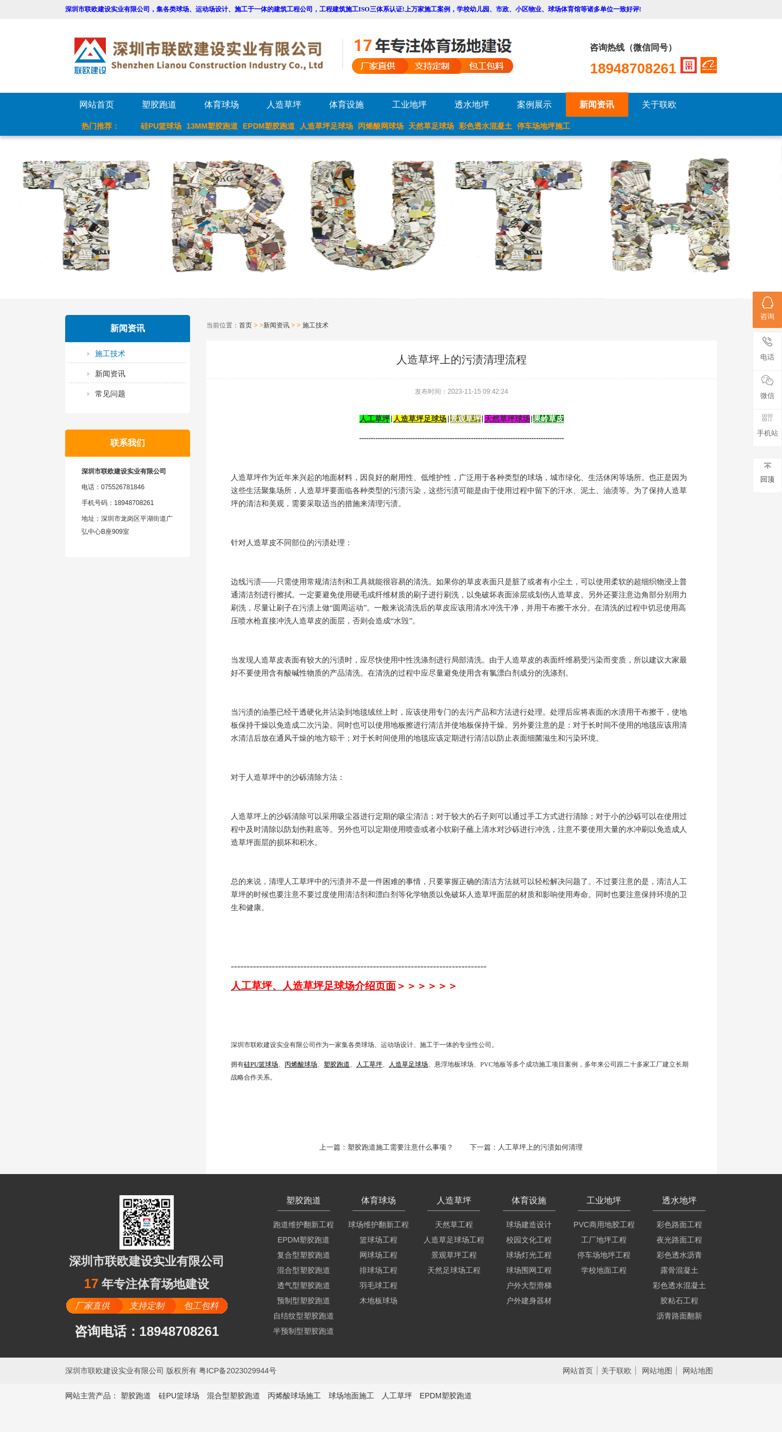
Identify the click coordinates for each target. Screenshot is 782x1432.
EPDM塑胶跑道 (269, 126)
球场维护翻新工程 (378, 1224)
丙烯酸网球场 (380, 126)
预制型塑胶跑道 (303, 1300)
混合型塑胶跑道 (303, 1270)
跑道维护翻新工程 (303, 1224)
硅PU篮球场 (161, 126)
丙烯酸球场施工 (294, 1395)
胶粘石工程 (679, 1300)
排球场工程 (379, 1270)
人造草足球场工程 (454, 1239)
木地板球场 (379, 1300)
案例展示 (534, 104)
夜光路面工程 (679, 1239)
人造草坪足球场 (326, 126)
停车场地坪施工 (543, 126)
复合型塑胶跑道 (303, 1255)
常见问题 (110, 393)
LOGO (208, 55)
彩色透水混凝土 (485, 126)
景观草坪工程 (454, 1255)
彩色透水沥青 (679, 1255)
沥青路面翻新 (679, 1315)
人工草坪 (397, 1395)
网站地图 (657, 1370)
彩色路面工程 (679, 1224)
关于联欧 (659, 104)
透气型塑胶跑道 (303, 1285)
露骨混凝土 (679, 1270)
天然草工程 (454, 1224)
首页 (245, 325)
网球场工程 (379, 1255)
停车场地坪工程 (603, 1255)
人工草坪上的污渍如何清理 (540, 1147)
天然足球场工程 (454, 1270)
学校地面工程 (604, 1270)
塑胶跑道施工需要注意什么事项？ (400, 1147)
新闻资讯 (596, 104)
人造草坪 (284, 104)
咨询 (767, 308)
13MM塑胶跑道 (212, 126)
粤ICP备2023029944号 (237, 1370)
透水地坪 (472, 104)
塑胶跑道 (159, 104)
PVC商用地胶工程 (604, 1224)
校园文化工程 (529, 1239)
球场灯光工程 (529, 1255)
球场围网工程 (529, 1270)
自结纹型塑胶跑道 (303, 1315)
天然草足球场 (431, 126)
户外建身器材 (529, 1300)
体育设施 (346, 104)
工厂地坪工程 (604, 1239)
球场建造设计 (529, 1224)
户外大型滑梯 (529, 1285)
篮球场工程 (379, 1239)
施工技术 (110, 353)
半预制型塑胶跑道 (303, 1331)
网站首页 (96, 104)
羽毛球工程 (379, 1285)
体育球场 (221, 104)
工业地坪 (409, 104)
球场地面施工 (351, 1395)
